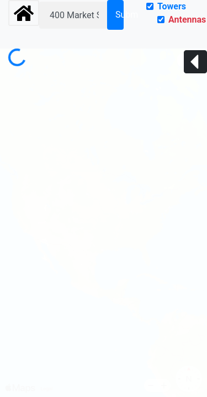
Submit (119, 14)
